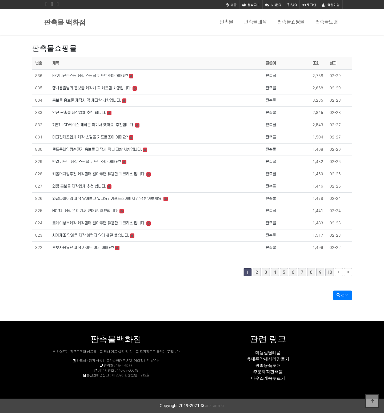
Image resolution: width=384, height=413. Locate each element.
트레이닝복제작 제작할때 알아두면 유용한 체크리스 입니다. (98, 223)
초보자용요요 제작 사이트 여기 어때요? (83, 247)
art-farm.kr (214, 405)
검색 (343, 295)
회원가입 (331, 4)
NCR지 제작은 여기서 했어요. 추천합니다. (85, 211)
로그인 (309, 4)
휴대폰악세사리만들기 (268, 359)
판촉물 (226, 22)
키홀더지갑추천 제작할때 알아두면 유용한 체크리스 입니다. (98, 174)
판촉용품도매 (268, 365)
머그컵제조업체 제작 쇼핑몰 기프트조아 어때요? (90, 137)
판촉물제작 (255, 22)
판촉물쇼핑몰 (291, 22)
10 (329, 272)
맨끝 (348, 272)
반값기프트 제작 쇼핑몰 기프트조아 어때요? (86, 162)
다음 (339, 272)
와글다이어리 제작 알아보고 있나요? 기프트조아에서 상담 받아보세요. (107, 198)
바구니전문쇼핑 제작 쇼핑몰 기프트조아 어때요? (90, 76)
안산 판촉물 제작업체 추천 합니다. (79, 112)
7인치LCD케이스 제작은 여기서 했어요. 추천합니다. (93, 125)
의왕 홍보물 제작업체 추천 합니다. (79, 186)
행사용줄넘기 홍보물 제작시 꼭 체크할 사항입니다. (91, 88)
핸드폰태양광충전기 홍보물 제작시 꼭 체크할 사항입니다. (97, 149)
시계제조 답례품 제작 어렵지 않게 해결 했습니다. (90, 235)
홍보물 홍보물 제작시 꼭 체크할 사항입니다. (86, 100)
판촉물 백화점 (65, 22)
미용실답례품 (268, 352)
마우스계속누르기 (268, 378)
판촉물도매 (326, 22)
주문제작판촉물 (268, 371)
